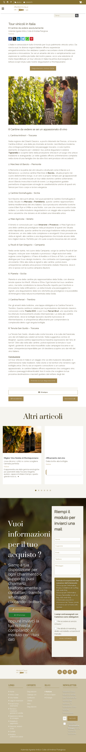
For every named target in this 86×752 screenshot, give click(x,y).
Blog (18, 2)
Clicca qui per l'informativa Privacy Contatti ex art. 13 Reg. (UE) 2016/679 (67, 588)
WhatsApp (19, 615)
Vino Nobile (14, 698)
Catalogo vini (31, 695)
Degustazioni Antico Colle (43, 68)
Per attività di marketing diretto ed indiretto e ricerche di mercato (67, 631)
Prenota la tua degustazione (43, 381)
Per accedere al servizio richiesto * (65, 622)
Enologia (49, 698)
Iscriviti (72, 718)
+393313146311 (20, 609)
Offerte (29, 701)
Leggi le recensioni (16, 701)
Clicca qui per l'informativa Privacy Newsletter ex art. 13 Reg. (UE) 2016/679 (66, 595)
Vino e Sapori (51, 695)
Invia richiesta (65, 638)
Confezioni (31, 698)
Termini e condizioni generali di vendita (16, 711)
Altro (29, 704)
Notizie (11, 34)
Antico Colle (14, 695)
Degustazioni (31, 692)
